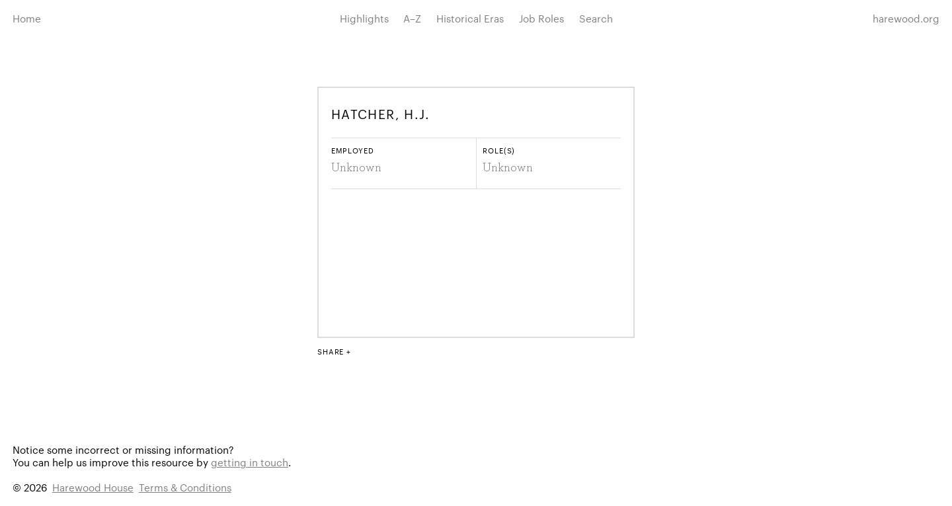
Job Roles (541, 18)
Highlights (364, 18)
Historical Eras (470, 18)
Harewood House (93, 487)
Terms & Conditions (185, 487)
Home (27, 18)
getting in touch (249, 462)
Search (596, 18)
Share (330, 351)
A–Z (412, 18)
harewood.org (906, 18)
